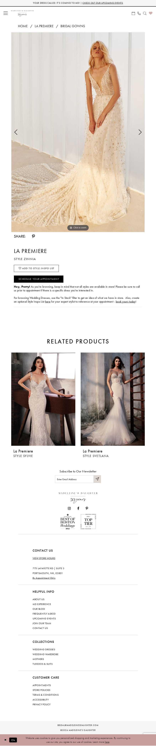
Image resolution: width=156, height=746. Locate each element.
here (107, 742)
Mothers (38, 659)
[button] (5, 13)
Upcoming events (44, 618)
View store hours (44, 558)
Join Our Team (42, 623)
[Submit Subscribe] (97, 479)
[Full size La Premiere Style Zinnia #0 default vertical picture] (78, 132)
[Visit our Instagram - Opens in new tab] (69, 508)
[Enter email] (78, 479)
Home (23, 26)
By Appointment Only (44, 578)
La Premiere (44, 26)
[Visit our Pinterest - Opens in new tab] (86, 508)
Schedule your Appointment (39, 279)
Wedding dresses (44, 649)
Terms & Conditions (46, 695)
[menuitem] (5, 13)
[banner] (22, 13)
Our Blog (39, 609)
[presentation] (43, 399)
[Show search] (145, 13)
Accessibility (41, 699)
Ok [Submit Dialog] (13, 740)
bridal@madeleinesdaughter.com (78, 725)
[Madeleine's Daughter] (78, 497)
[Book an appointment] (133, 13)
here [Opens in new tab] (47, 301)
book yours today (126, 301)
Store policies (41, 690)
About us (38, 599)
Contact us (40, 628)
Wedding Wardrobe (45, 654)
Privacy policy (42, 704)
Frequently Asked (44, 613)
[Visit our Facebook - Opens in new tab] (78, 508)
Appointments (42, 685)
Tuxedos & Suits (43, 664)
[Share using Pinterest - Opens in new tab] (33, 236)
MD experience (42, 604)
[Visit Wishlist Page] (151, 13)
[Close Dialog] (5, 740)
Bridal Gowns (73, 26)
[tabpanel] (78, 132)
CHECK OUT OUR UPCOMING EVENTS (102, 3)
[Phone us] (139, 13)
